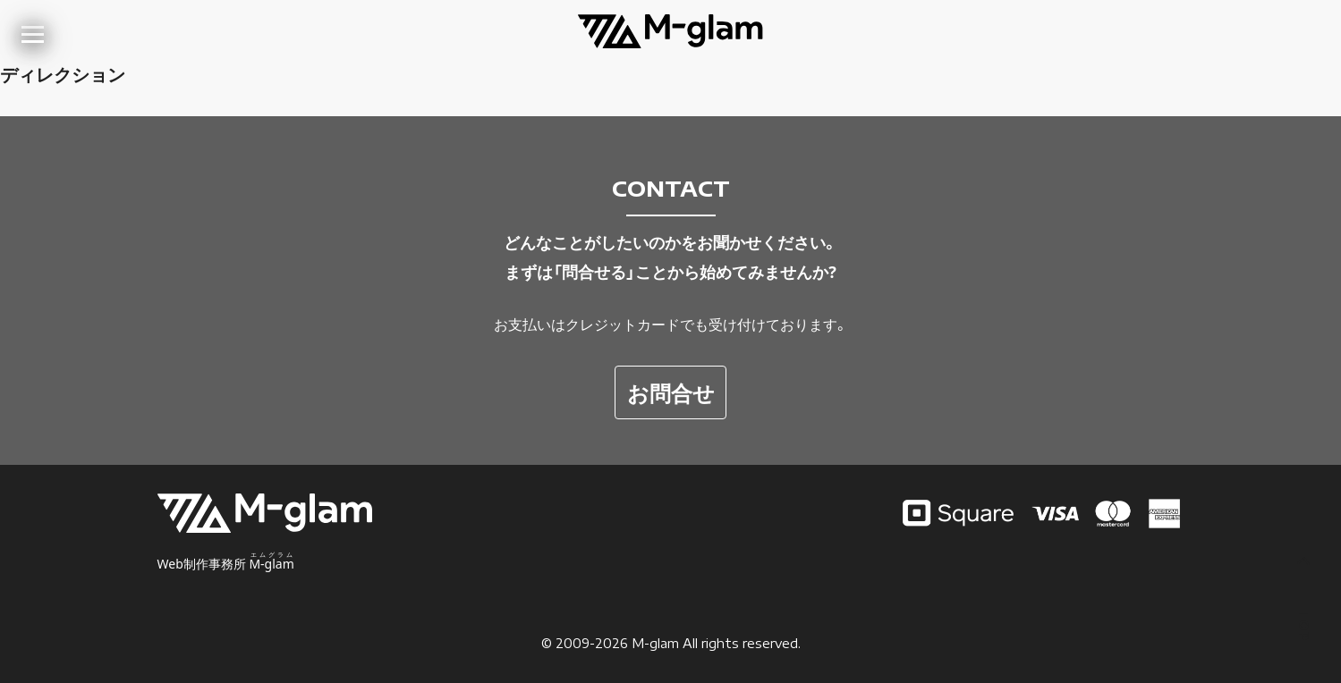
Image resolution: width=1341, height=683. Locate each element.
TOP (1303, 600)
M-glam (655, 643)
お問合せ (671, 392)
